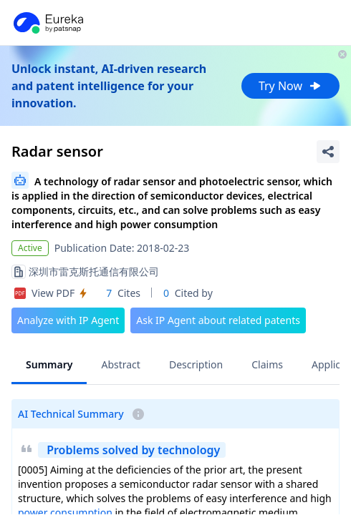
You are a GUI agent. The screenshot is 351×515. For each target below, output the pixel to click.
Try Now (290, 86)
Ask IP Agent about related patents (218, 320)
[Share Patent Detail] (328, 151)
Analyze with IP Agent (68, 320)
